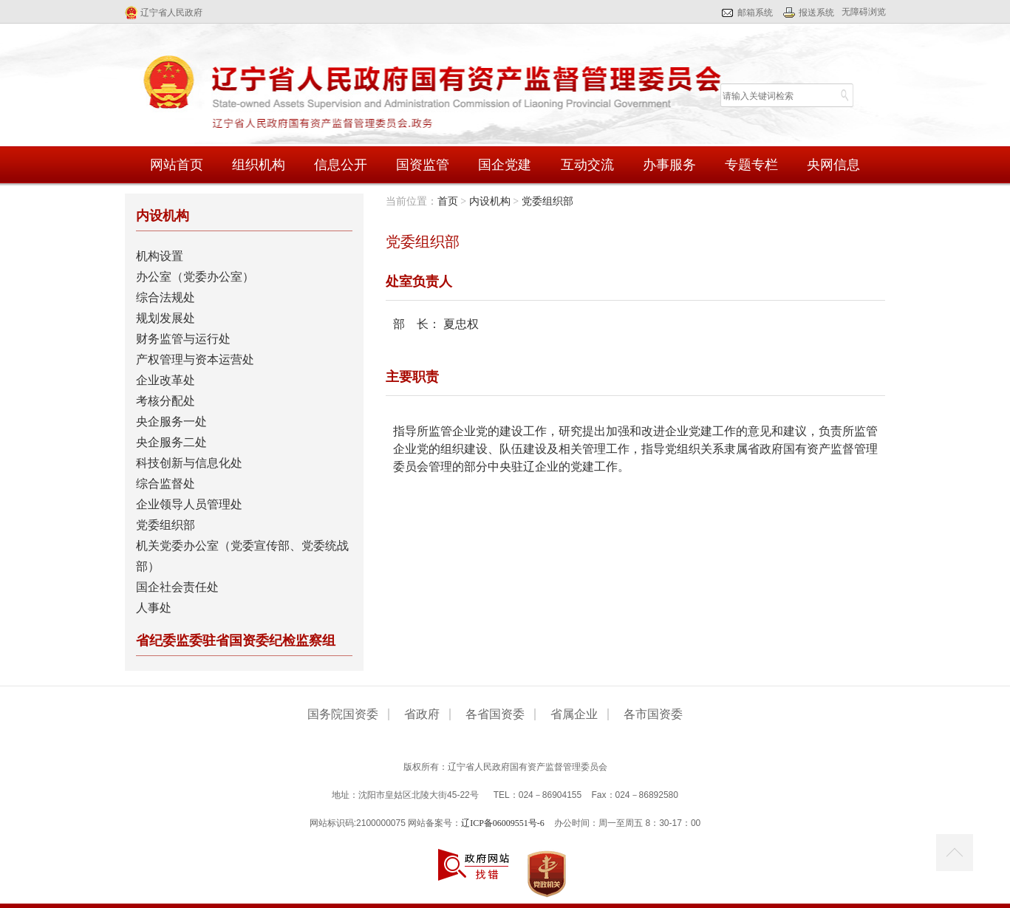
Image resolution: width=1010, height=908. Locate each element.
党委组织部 (165, 525)
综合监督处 (165, 483)
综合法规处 (165, 297)
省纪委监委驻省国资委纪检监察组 (235, 640)
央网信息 (833, 164)
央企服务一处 (171, 421)
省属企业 (574, 714)
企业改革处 (165, 380)
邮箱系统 (755, 12)
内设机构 (490, 201)
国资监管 (422, 164)
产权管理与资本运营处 (195, 359)
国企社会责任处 (177, 587)
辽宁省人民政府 (171, 12)
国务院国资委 (342, 714)
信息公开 (340, 164)
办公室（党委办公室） (195, 276)
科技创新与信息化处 (189, 463)
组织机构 (258, 164)
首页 (447, 201)
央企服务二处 (171, 442)
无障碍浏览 (864, 12)
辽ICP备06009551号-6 (503, 823)
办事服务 (669, 164)
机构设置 (159, 256)
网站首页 (176, 164)
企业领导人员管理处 (189, 504)
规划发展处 (165, 318)
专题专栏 (751, 164)
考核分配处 (165, 401)
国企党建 (504, 164)
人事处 (153, 607)
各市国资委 (653, 714)
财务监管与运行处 (183, 338)
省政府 (422, 714)
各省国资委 (495, 714)
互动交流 (587, 164)
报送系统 (816, 12)
